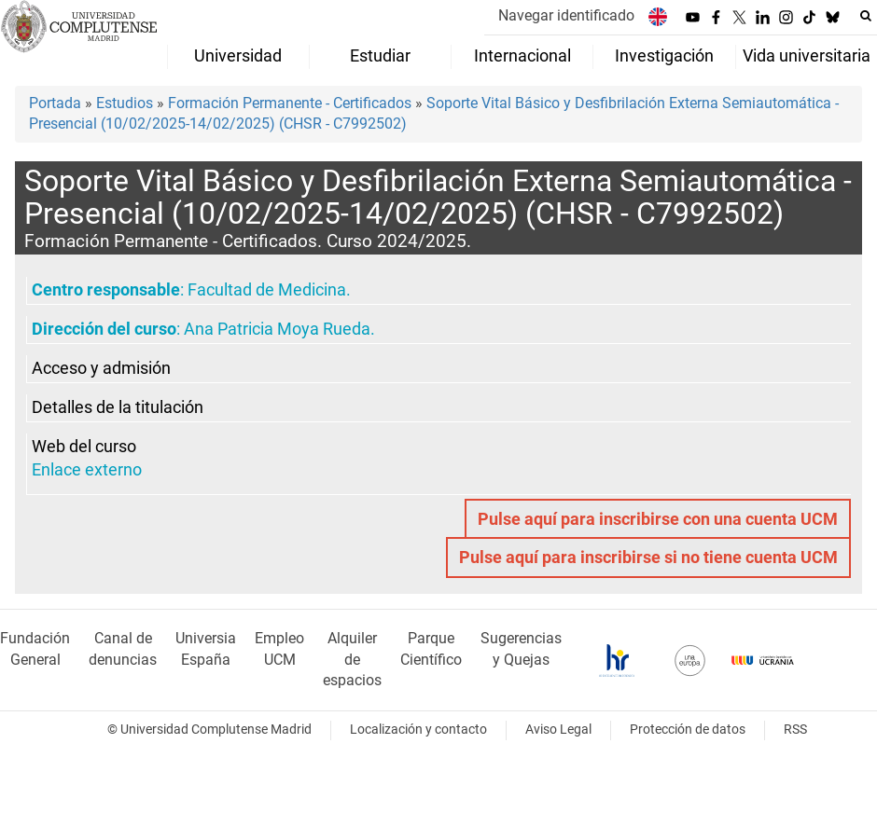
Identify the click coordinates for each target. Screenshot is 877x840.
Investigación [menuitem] (664, 56)
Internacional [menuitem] (522, 56)
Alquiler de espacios (352, 659)
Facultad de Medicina (267, 290)
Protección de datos (687, 729)
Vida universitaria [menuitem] (806, 56)
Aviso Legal (558, 729)
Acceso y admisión (101, 368)
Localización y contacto (418, 729)
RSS (795, 729)
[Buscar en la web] (866, 16)
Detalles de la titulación (117, 407)
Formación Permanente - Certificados (289, 103)
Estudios (124, 103)
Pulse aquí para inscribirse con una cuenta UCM (658, 519)
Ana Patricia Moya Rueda (277, 329)
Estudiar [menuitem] (380, 56)
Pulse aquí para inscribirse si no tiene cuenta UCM (648, 557)
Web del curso (84, 446)
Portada (55, 103)
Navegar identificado (566, 15)
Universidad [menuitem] (238, 56)
